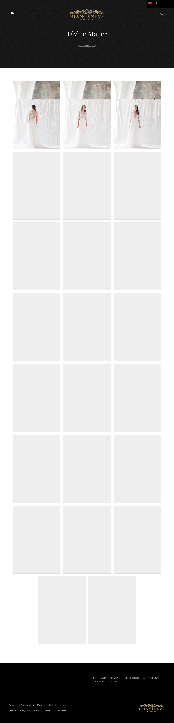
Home (94, 678)
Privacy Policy (24, 711)
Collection (116, 678)
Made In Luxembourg (150, 678)
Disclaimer (61, 711)
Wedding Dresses (131, 678)
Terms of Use (48, 711)
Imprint (36, 711)
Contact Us (116, 681)
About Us (104, 678)
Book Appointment (99, 681)
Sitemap (12, 711)
